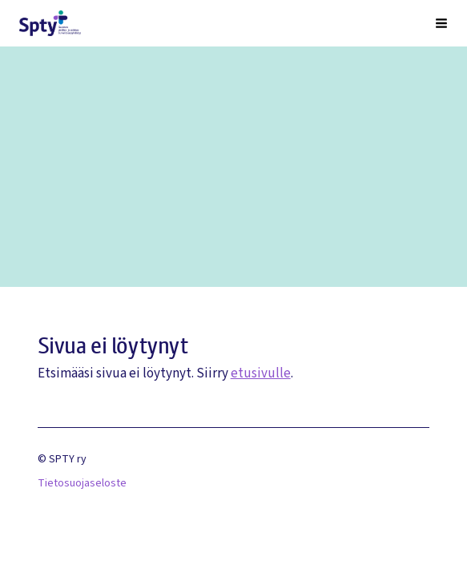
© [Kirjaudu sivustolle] (43, 459)
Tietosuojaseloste (82, 483)
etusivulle (261, 373)
